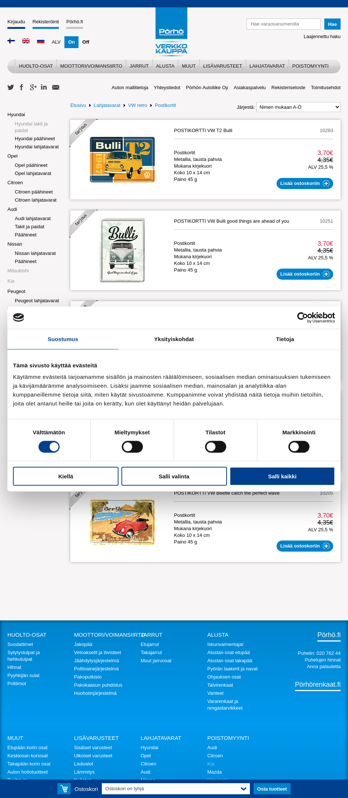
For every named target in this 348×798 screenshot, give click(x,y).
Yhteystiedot (167, 87)
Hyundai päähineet (35, 138)
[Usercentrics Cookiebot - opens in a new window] (302, 317)
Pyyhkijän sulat (23, 675)
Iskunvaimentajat (225, 644)
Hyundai (16, 114)
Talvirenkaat (220, 685)
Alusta (165, 66)
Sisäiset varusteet (93, 747)
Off (85, 42)
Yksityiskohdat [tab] (174, 339)
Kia (10, 281)
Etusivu (78, 105)
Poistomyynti (310, 66)
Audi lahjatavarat (33, 218)
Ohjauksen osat (224, 677)
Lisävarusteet (222, 66)
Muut (189, 66)
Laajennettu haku (322, 36)
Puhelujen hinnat (323, 660)
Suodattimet (20, 644)
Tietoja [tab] (285, 339)
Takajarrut (151, 652)
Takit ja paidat (29, 226)
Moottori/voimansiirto (91, 66)
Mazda (214, 772)
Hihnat (14, 667)
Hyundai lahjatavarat (37, 146)
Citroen (15, 182)
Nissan (14, 244)
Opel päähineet (31, 165)
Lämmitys (84, 772)
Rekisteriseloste (288, 87)
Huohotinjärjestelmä (95, 693)
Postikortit (165, 105)
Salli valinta (174, 476)
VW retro (137, 105)
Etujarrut (150, 644)
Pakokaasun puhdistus (98, 685)
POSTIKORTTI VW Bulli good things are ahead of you (231, 221)
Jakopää (83, 644)
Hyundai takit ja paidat (31, 127)
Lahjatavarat (267, 66)
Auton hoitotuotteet (27, 772)
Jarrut (139, 66)
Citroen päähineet (34, 192)
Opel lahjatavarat (33, 173)
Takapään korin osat (28, 764)
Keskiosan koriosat (27, 755)
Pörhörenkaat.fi (318, 684)
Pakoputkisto (87, 677)
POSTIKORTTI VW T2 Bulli (203, 130)
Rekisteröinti (46, 21)
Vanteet (215, 693)
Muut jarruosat (156, 660)
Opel (12, 156)
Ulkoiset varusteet (93, 755)
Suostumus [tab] (63, 339)
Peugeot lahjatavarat (37, 300)
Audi (12, 209)
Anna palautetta (324, 666)
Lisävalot (83, 764)
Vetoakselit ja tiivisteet (97, 652)
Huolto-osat (36, 66)
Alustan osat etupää (228, 652)
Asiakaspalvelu (250, 87)
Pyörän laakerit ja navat (232, 668)
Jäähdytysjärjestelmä (96, 660)
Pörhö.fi (74, 21)
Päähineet (26, 235)
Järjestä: (246, 107)
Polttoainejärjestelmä (96, 668)
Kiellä (65, 476)
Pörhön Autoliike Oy (207, 87)
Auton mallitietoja (130, 87)
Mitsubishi (18, 270)
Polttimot (16, 683)
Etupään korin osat (27, 747)
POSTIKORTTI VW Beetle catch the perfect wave (227, 493)
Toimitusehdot (326, 87)
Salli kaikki (282, 476)
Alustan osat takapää (229, 660)
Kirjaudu (16, 21)
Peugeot (16, 291)
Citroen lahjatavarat (36, 200)
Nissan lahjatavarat (35, 253)
